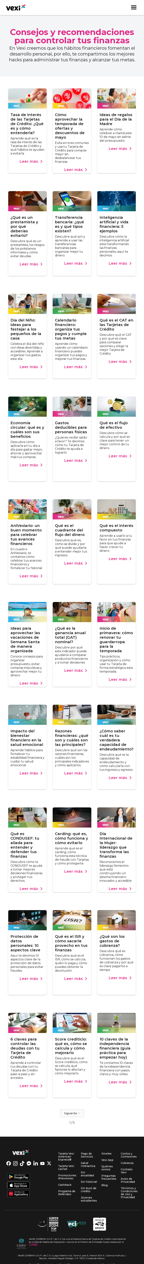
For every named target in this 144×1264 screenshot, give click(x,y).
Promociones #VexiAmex (67, 1177)
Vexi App (107, 1159)
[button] (133, 7)
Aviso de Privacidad (128, 1180)
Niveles (106, 1153)
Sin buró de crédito (88, 1190)
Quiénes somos (107, 1168)
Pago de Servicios (87, 1155)
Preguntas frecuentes (108, 1177)
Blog (104, 1185)
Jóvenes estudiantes (89, 1199)
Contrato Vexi (127, 1171)
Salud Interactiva (88, 1164)
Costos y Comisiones (129, 1155)
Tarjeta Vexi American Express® (66, 1156)
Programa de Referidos (66, 1193)
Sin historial (89, 1181)
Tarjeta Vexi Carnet (66, 1167)
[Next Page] (72, 1113)
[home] (14, 8)
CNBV (33, 1245)
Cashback (64, 1184)
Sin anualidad (87, 1174)
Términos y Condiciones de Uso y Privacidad (129, 1193)
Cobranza (127, 1162)
